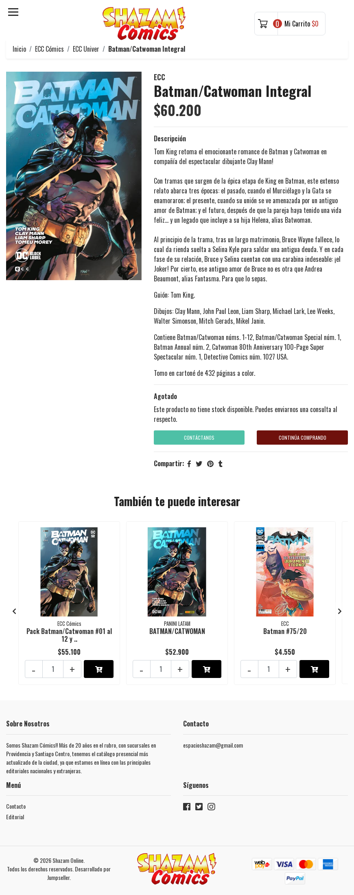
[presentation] (14, 609)
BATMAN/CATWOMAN (177, 630)
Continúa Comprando (302, 437)
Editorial (15, 813)
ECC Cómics (49, 49)
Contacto (16, 802)
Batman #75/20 (285, 630)
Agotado (165, 396)
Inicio (19, 49)
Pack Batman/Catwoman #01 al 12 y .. (69, 634)
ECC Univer (86, 49)
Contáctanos (199, 437)
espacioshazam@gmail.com (213, 741)
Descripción (170, 138)
